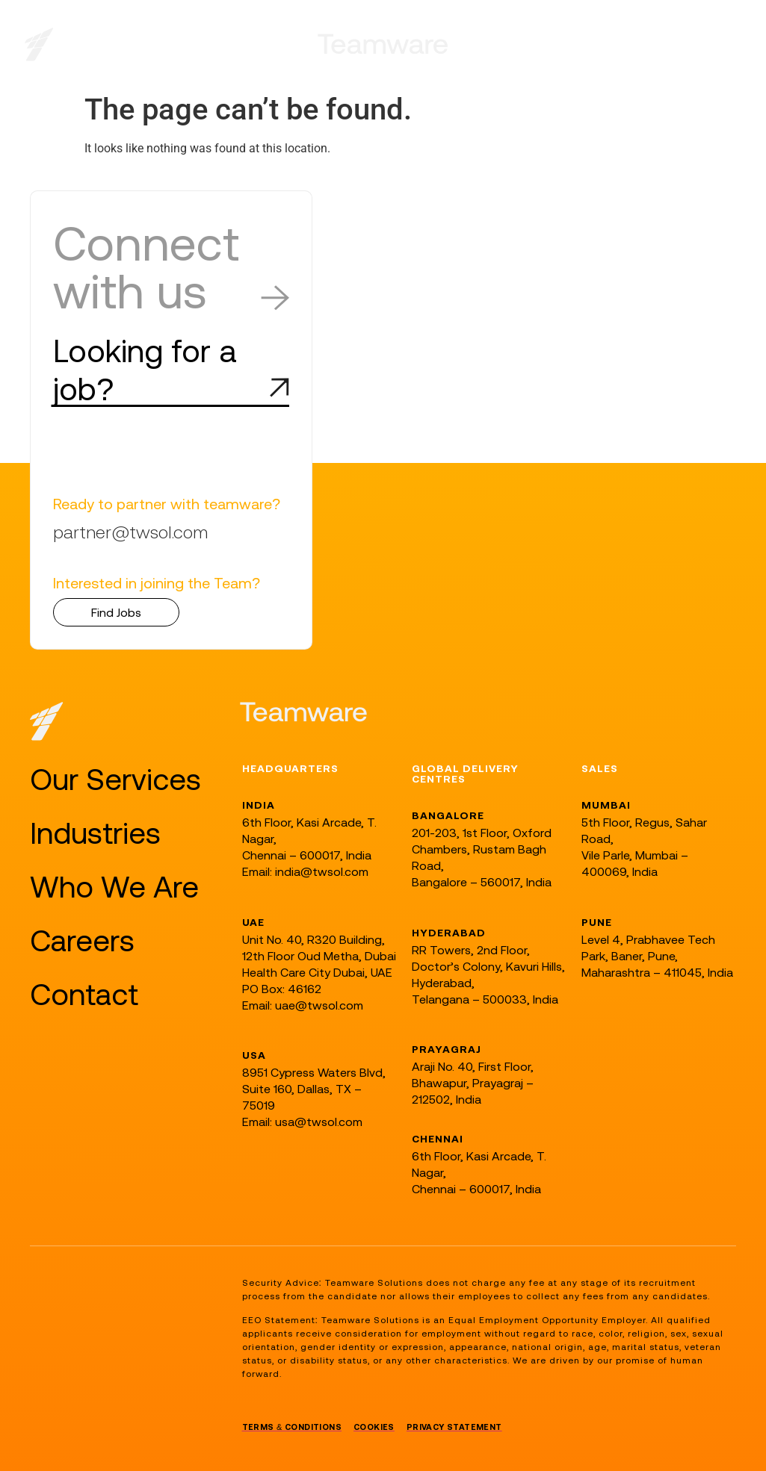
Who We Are (114, 887)
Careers (82, 940)
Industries (95, 833)
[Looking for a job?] (279, 387)
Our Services (115, 779)
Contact (84, 994)
